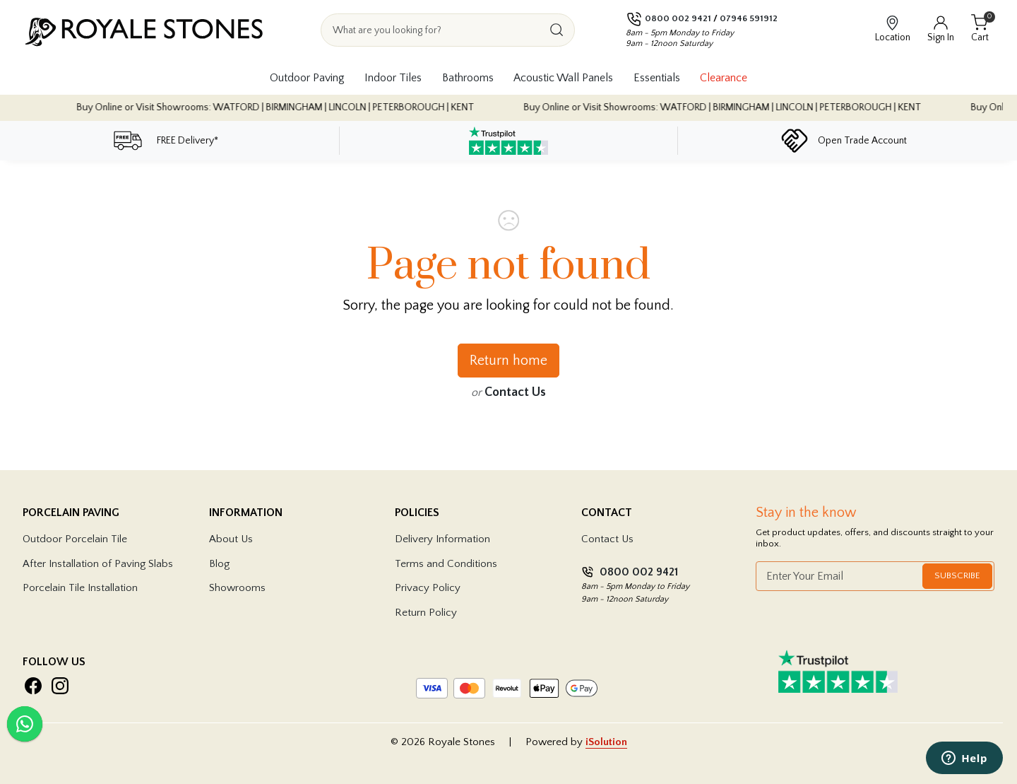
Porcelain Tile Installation (80, 588)
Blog (219, 564)
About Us (231, 539)
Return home (508, 360)
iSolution (606, 742)
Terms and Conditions (446, 564)
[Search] (556, 30)
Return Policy (426, 613)
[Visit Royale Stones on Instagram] (60, 685)
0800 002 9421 (678, 18)
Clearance (723, 77)
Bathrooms (468, 77)
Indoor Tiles (393, 77)
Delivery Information (442, 539)
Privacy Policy (427, 588)
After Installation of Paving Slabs (98, 564)
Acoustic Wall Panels (563, 77)
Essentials (657, 77)
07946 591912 (749, 18)
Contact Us (515, 392)
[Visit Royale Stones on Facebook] (33, 685)
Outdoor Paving (307, 77)
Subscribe (957, 575)
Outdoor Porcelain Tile (75, 539)
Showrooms (237, 588)
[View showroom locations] (892, 30)
